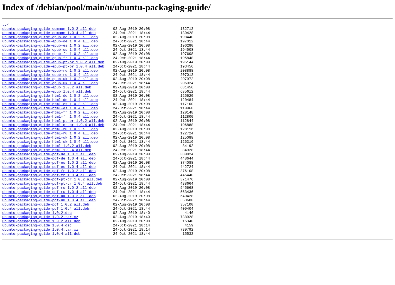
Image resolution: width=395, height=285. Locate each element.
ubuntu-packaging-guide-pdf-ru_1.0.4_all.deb (48, 225)
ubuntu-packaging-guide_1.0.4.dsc (37, 266)
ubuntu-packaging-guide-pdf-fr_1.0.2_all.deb (48, 200)
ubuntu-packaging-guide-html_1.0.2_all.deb (46, 170)
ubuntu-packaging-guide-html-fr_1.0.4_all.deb (50, 135)
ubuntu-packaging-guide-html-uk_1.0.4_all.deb (50, 165)
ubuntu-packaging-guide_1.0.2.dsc (37, 250)
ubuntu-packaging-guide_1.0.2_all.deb (41, 261)
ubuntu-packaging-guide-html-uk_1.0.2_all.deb (50, 160)
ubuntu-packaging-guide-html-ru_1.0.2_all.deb (50, 150)
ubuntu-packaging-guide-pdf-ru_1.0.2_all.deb (48, 220)
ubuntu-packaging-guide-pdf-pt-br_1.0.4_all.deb (52, 215)
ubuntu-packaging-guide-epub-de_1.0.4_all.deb (50, 45)
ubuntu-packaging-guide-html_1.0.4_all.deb (46, 175)
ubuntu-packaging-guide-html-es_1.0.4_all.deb (50, 125)
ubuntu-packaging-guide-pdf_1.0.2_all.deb (45, 240)
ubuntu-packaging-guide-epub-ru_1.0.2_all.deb (50, 80)
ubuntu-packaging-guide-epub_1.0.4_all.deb (46, 105)
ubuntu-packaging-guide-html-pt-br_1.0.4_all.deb (53, 145)
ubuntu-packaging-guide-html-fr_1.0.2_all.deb (50, 130)
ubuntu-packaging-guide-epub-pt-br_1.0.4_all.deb (53, 75)
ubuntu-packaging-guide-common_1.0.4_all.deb (48, 35)
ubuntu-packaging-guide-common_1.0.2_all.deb (48, 30)
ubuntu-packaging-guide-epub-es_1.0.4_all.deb (50, 55)
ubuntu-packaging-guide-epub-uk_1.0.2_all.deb (50, 90)
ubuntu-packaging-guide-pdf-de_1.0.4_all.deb (48, 185)
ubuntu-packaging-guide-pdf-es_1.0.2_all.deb (48, 190)
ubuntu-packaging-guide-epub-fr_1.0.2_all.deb (50, 60)
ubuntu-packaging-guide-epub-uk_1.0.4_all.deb (50, 95)
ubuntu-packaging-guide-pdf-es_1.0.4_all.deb (48, 195)
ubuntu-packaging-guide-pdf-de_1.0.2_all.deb (48, 180)
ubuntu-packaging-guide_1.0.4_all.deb (41, 276)
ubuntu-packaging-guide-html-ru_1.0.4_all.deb (50, 155)
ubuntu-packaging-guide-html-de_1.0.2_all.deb (50, 110)
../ (5, 25)
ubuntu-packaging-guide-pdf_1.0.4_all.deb (45, 245)
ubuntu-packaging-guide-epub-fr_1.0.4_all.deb (50, 65)
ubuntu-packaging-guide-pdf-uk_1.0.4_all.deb (48, 235)
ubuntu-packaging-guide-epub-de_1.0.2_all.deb (50, 40)
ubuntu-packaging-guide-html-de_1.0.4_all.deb (50, 115)
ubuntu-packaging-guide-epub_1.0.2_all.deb (46, 100)
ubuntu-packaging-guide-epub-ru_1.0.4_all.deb (50, 85)
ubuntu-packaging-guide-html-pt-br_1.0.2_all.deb (53, 140)
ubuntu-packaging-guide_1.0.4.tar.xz (40, 271)
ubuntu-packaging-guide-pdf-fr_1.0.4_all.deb (48, 205)
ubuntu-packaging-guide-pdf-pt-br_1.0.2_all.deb (52, 210)
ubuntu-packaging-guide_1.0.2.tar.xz (40, 256)
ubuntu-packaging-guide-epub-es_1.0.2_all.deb (50, 50)
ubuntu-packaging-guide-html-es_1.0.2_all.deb (50, 120)
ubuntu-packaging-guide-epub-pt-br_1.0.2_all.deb (53, 70)
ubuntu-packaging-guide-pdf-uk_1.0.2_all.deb (48, 230)
